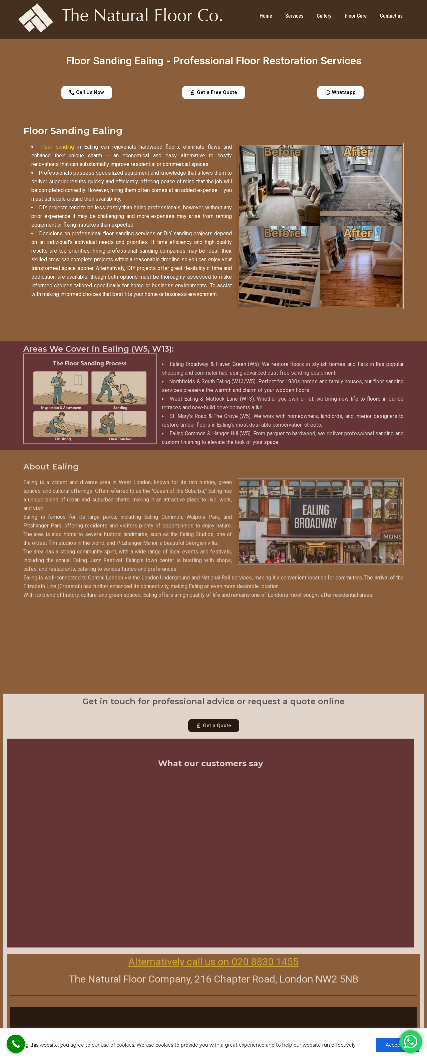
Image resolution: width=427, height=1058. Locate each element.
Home (266, 16)
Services (294, 16)
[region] (213, 1043)
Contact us (391, 16)
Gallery (324, 16)
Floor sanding (57, 147)
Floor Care (356, 16)
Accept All (397, 1045)
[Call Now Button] (16, 1044)
